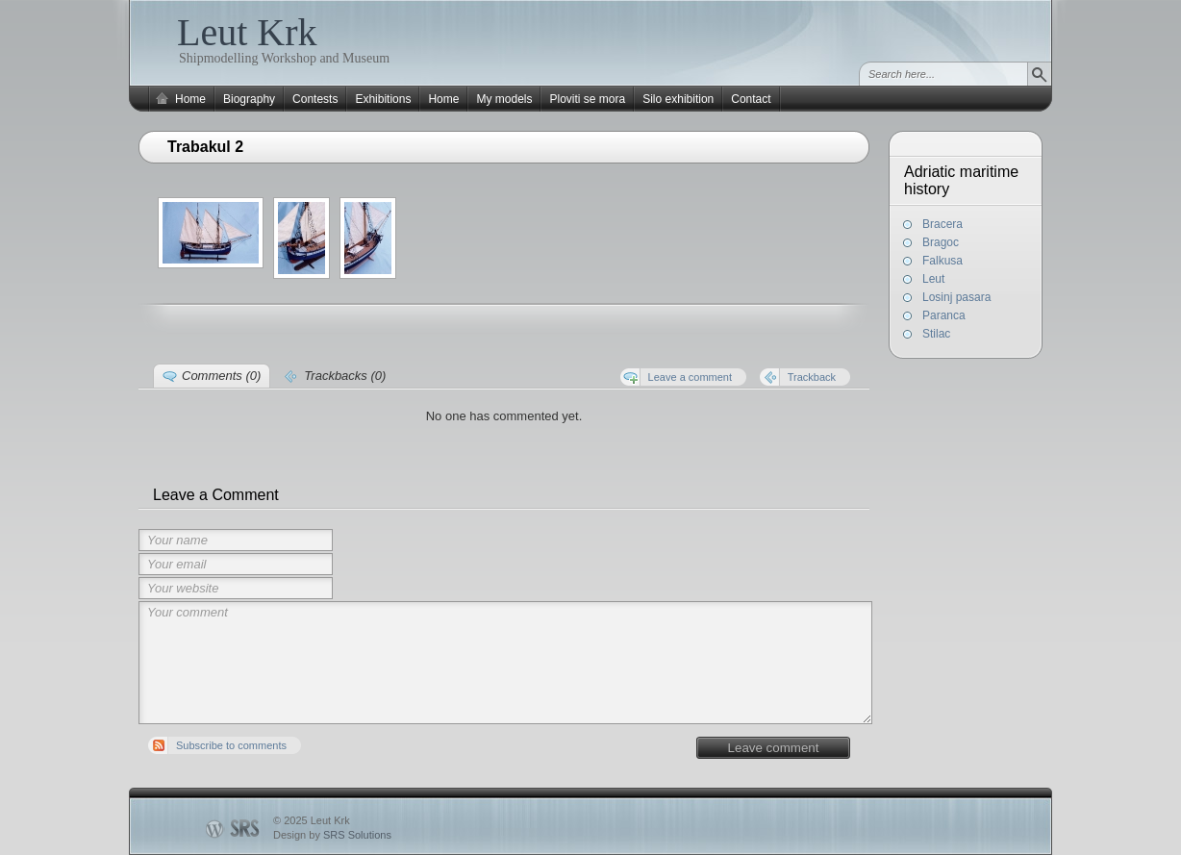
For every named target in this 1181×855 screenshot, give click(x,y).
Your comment (505, 662)
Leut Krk (247, 32)
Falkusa (942, 260)
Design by (332, 835)
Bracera (942, 224)
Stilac (936, 333)
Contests (315, 99)
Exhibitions (383, 99)
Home (190, 99)
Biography (249, 99)
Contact (750, 99)
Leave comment (773, 748)
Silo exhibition (678, 99)
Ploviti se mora (587, 99)
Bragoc (940, 242)
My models (504, 99)
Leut (933, 279)
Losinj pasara (956, 297)
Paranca (944, 315)
